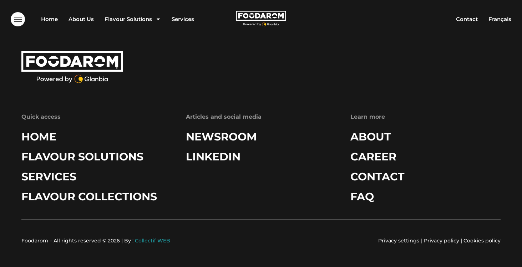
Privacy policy (441, 240)
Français (499, 19)
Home (49, 19)
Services (183, 19)
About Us (81, 19)
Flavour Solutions (133, 19)
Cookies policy (482, 240)
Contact (467, 19)
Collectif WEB (152, 240)
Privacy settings (398, 240)
